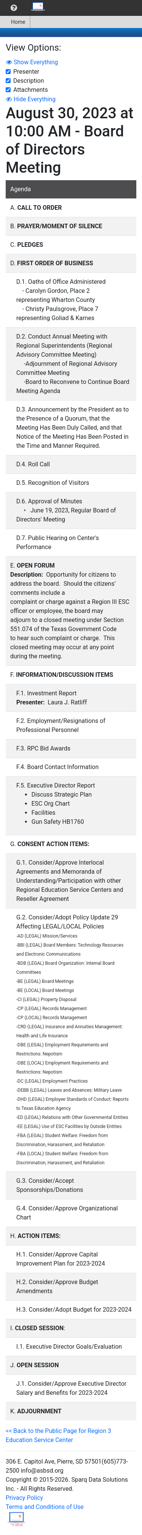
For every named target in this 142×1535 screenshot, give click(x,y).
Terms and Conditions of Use (45, 1506)
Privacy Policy (24, 1497)
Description (28, 80)
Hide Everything (31, 99)
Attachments (30, 89)
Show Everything (32, 62)
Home (15, 22)
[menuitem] (14, 8)
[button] (14, 8)
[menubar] (25, 8)
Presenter (26, 71)
